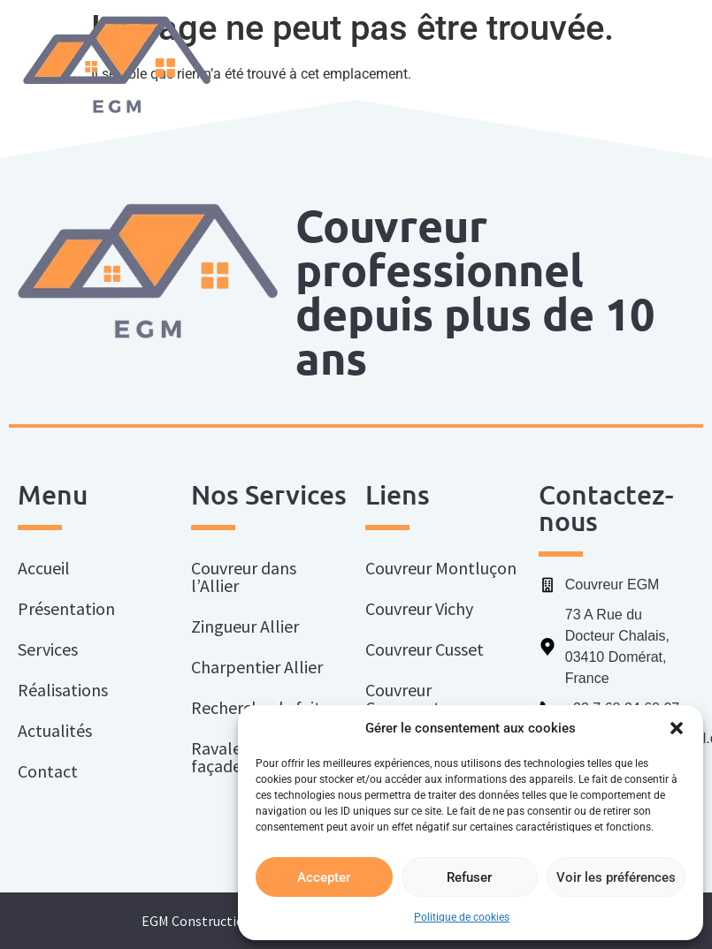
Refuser (469, 877)
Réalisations (63, 690)
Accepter (323, 877)
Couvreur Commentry (410, 698)
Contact (48, 771)
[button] (676, 728)
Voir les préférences (616, 877)
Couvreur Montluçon (441, 568)
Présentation (66, 608)
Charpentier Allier (257, 667)
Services (52, 649)
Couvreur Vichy (419, 608)
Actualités (55, 730)
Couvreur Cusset (424, 649)
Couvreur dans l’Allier (243, 576)
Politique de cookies (461, 917)
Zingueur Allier (245, 626)
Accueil (44, 568)
